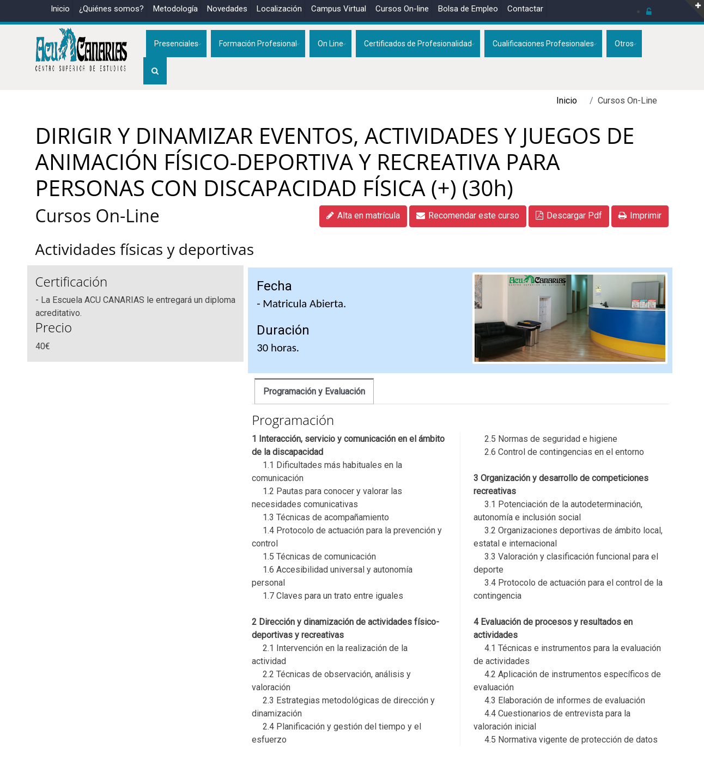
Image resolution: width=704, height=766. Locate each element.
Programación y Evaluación (314, 391)
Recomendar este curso (467, 215)
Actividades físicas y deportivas (144, 249)
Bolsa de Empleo (468, 9)
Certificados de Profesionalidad (418, 43)
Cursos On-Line (97, 215)
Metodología (175, 9)
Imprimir (639, 215)
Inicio (60, 9)
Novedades (227, 9)
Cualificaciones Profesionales (543, 43)
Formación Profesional (258, 43)
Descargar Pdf (569, 215)
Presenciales (176, 43)
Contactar (525, 9)
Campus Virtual (338, 9)
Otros (624, 43)
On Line (330, 43)
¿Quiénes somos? (111, 9)
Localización (279, 9)
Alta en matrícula (363, 215)
